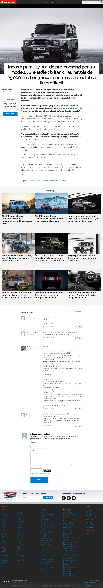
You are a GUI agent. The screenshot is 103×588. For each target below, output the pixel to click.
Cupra (3, 527)
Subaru (19, 547)
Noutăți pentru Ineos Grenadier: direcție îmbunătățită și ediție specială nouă (17, 220)
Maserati (19, 512)
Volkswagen (21, 556)
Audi (3, 519)
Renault (19, 534)
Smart (19, 543)
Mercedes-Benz (22, 517)
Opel (18, 525)
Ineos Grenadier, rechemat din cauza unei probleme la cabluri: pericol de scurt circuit (17, 295)
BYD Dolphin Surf (46, 561)
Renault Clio (44, 521)
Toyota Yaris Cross (69, 525)
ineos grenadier (47, 181)
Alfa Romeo (5, 515)
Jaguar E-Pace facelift (70, 546)
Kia (3, 553)
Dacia (3, 530)
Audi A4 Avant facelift (70, 556)
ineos (38, 181)
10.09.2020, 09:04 (31, 416)
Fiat (3, 536)
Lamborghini (6, 556)
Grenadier (30, 181)
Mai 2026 (89, 523)
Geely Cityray (45, 519)
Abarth (4, 512)
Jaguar (4, 549)
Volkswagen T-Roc (47, 525)
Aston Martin (6, 517)
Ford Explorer (67, 512)
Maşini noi (5, 506)
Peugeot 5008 (45, 544)
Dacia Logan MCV (69, 575)
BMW (3, 523)
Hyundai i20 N (68, 537)
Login (67, 2)
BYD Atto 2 (44, 523)
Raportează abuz (49, 326)
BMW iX (66, 565)
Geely (3, 540)
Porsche (19, 530)
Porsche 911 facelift (47, 559)
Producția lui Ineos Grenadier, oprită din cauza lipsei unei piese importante (17, 258)
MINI (18, 519)
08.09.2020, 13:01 (31, 318)
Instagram (69, 498)
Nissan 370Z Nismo (69, 515)
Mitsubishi (20, 521)
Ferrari (4, 534)
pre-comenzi (60, 181)
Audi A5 (43, 542)
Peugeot (19, 527)
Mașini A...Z (20, 560)
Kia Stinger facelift (69, 558)
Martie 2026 (90, 527)
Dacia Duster (67, 569)
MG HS (43, 547)
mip (28, 346)
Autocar (27, 175)
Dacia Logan (67, 573)
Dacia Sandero (67, 571)
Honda (4, 543)
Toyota (19, 553)
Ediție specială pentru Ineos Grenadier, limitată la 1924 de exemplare (82, 258)
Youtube (74, 498)
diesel (35, 170)
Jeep (3, 551)
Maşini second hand (92, 510)
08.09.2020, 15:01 (31, 334)
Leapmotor (5, 560)
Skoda (19, 540)
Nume (32, 442)
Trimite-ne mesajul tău (92, 582)
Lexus (3, 562)
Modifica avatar (24, 436)
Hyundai (4, 545)
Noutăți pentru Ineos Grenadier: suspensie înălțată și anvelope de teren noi (49, 218)
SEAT (18, 538)
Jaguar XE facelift (68, 548)
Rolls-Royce (21, 536)
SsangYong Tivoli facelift (71, 554)
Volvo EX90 (44, 557)
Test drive (89, 514)
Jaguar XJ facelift (68, 523)
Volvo (18, 558)
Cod (32, 467)
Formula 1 (89, 533)
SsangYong (20, 545)
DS (2, 532)
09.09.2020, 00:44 (32, 348)
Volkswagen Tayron (47, 549)
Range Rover (21, 532)
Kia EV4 (43, 534)
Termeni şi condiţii (27, 582)
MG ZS (43, 551)
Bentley (4, 521)
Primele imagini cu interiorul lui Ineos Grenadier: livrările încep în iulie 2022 (82, 295)
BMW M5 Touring (46, 531)
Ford (3, 538)
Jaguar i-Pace (67, 540)
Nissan (19, 523)
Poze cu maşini (91, 516)
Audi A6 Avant (45, 536)
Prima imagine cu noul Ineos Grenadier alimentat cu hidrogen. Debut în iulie (49, 295)
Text (32, 450)
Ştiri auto (88, 512)
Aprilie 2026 (90, 525)
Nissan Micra (67, 531)
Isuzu (3, 547)
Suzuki (19, 549)
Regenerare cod (44, 474)
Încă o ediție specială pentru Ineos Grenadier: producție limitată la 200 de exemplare (49, 258)
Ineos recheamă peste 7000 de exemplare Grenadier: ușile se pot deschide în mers (83, 218)
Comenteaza (77, 312)
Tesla (18, 551)
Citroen (4, 525)
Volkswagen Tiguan (47, 512)
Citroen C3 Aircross (47, 538)
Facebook (64, 498)
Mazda (19, 515)
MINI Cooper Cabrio (47, 540)
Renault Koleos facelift (70, 567)
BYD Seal (44, 517)
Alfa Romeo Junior (46, 572)
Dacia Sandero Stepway (70, 521)
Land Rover (5, 558)
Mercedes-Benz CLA (47, 515)
